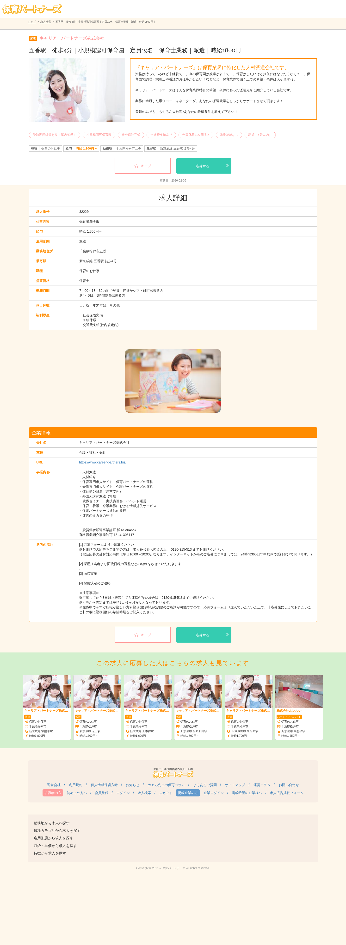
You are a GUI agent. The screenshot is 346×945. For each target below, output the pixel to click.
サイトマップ (235, 785)
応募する (202, 166)
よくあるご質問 (205, 785)
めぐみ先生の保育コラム (166, 785)
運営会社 (54, 785)
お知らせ (132, 785)
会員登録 (101, 793)
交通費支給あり (161, 135)
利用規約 (75, 785)
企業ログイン (214, 793)
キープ (146, 166)
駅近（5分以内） (260, 135)
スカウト (165, 793)
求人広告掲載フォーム (286, 793)
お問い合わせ (289, 785)
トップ (32, 21)
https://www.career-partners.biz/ (102, 462)
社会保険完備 (131, 135)
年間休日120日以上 (196, 135)
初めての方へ (77, 793)
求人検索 (45, 21)
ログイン (123, 793)
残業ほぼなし (229, 135)
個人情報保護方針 (104, 785)
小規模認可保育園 (98, 135)
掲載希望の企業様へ (247, 793)
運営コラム (261, 785)
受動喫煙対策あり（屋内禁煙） (54, 135)
